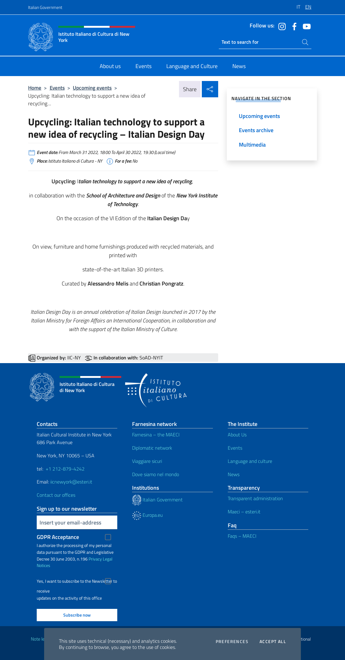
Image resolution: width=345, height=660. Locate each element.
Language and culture (250, 461)
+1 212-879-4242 (65, 468)
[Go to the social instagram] (280, 26)
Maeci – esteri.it (244, 511)
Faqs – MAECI (242, 536)
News (233, 474)
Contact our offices (56, 495)
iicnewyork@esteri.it (71, 481)
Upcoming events (92, 87)
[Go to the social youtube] (305, 26)
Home (34, 87)
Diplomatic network (152, 447)
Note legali (41, 638)
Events (57, 87)
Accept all (273, 641)
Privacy (95, 559)
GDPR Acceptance (58, 537)
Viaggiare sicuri (147, 461)
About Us (237, 434)
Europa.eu (147, 515)
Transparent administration (255, 498)
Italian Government (45, 7)
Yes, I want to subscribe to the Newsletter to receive (77, 582)
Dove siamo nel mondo (155, 474)
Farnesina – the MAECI (156, 434)
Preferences (232, 641)
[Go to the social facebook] (293, 26)
